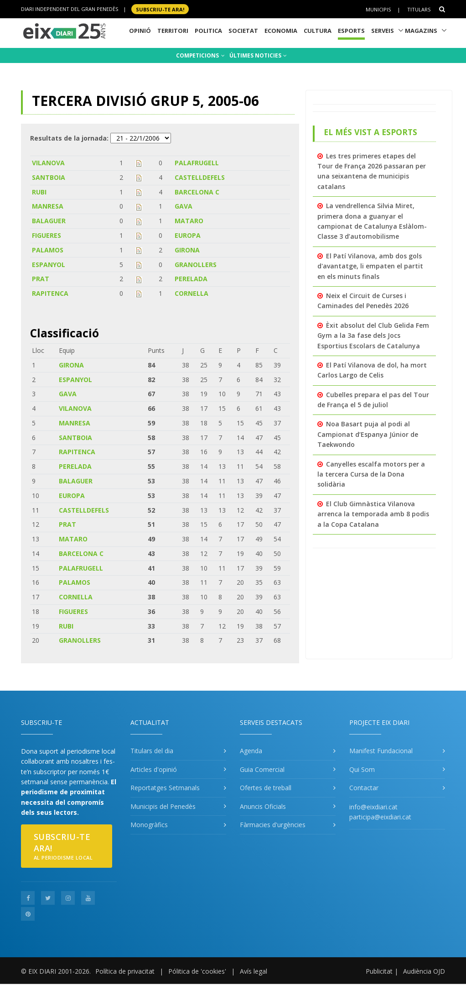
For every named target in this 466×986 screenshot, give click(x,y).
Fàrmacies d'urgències (272, 824)
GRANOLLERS (196, 264)
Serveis (382, 30)
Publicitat (379, 971)
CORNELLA (191, 293)
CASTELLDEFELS (200, 177)
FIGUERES (46, 235)
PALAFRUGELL (197, 162)
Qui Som (362, 769)
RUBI (39, 192)
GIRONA (187, 250)
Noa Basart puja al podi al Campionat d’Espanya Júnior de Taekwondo (367, 434)
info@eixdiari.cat (373, 806)
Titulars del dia (151, 750)
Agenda (251, 750)
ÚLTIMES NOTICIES (258, 55)
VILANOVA (48, 162)
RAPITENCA (50, 293)
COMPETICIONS (200, 55)
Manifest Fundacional (381, 750)
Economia (280, 30)
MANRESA (47, 206)
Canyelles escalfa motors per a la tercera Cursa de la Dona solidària (371, 474)
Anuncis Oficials (263, 806)
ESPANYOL (48, 264)
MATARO (189, 220)
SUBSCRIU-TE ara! (160, 8)
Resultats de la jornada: (69, 138)
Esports (351, 30)
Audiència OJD (424, 971)
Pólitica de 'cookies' (197, 971)
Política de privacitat (125, 971)
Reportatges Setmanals (165, 787)
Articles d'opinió (153, 769)
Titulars (418, 9)
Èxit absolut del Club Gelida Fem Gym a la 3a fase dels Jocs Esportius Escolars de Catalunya (373, 335)
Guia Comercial (262, 769)
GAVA (183, 206)
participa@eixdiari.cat (380, 817)
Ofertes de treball (265, 787)
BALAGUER (49, 220)
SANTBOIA (48, 177)
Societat (243, 30)
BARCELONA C (197, 192)
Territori (172, 30)
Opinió (140, 30)
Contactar (363, 787)
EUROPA (188, 235)
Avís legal (253, 971)
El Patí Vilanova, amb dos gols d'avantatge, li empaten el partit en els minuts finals (370, 266)
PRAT (40, 278)
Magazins (421, 30)
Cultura (317, 30)
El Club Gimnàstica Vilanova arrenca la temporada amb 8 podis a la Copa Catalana (373, 514)
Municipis (378, 9)
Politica (208, 30)
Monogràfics (149, 824)
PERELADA (191, 278)
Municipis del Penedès (163, 806)
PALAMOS (47, 250)
